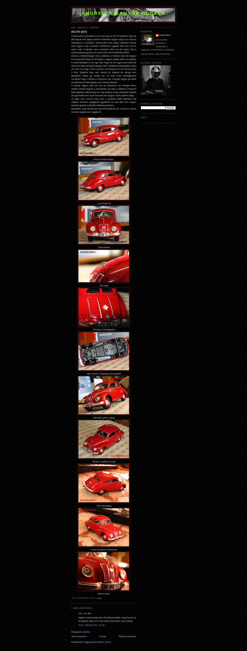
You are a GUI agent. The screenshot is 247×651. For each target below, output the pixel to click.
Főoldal (102, 636)
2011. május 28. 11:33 (91, 625)
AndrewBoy (165, 35)
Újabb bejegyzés (78, 636)
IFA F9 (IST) (79, 31)
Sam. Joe (82, 613)
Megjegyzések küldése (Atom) (97, 642)
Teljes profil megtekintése (155, 54)
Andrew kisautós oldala (124, 13)
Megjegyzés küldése (80, 632)
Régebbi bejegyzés (127, 636)
